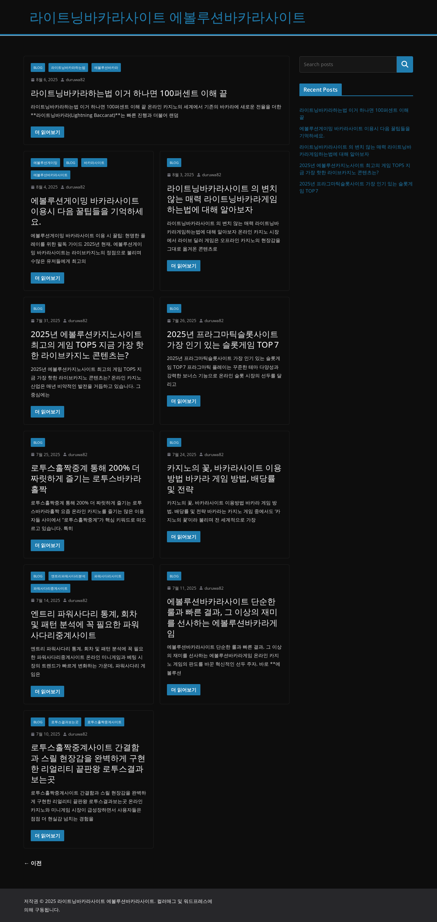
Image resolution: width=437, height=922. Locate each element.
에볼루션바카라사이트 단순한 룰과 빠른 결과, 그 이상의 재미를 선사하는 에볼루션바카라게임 (222, 617)
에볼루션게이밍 (45, 162)
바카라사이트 (94, 162)
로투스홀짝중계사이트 (104, 722)
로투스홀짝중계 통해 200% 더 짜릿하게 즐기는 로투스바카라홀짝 (86, 478)
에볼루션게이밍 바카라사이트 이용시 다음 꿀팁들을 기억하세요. (87, 211)
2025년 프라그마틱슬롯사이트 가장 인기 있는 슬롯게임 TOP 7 (223, 339)
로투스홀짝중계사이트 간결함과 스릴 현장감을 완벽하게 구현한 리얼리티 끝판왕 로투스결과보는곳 (88, 763)
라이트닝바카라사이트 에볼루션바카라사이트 (167, 16)
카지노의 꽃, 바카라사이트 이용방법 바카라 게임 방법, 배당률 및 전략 (224, 478)
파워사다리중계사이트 (50, 588)
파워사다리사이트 (108, 576)
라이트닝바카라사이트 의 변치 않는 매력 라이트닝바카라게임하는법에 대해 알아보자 (222, 198)
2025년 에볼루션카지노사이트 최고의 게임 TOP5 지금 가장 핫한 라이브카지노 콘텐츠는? (87, 344)
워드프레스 (196, 901)
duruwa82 (75, 79)
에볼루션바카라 (106, 67)
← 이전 (33, 863)
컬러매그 (166, 901)
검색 (404, 64)
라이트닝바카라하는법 (68, 67)
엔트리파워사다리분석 (68, 576)
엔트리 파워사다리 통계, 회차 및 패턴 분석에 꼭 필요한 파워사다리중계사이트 (85, 624)
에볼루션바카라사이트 (50, 174)
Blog (37, 67)
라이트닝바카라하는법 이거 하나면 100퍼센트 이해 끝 (129, 93)
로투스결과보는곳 (65, 722)
